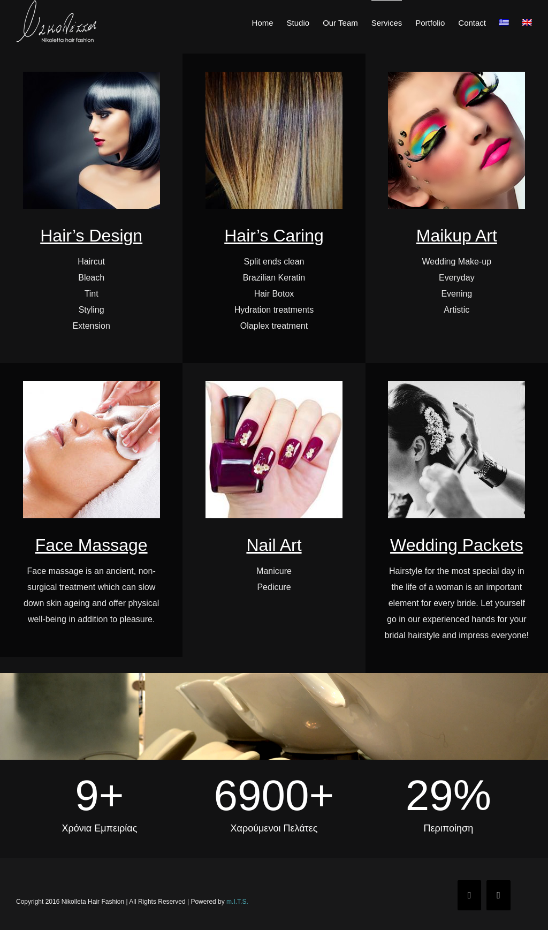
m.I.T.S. (237, 901)
